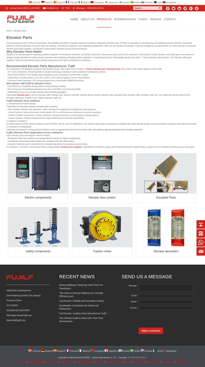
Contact (170, 19)
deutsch (47, 2)
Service (155, 19)
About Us (87, 19)
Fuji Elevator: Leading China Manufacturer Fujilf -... (84, 313)
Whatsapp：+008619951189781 (90, 8)
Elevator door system (102, 197)
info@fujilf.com (52, 8)
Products (104, 19)
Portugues (97, 2)
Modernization (125, 19)
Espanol (59, 2)
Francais (72, 2)
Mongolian (169, 2)
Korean (124, 2)
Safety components (38, 251)
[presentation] (162, 318)
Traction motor (102, 251)
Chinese (34, 2)
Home (74, 19)
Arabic (135, 2)
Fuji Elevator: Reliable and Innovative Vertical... (82, 301)
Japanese (111, 2)
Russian (147, 2)
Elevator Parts (20, 31)
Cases (142, 19)
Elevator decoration (166, 251)
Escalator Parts (166, 197)
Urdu (157, 2)
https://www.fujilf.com (22, 315)
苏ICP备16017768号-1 (137, 357)
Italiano (84, 2)
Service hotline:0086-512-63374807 (25, 8)
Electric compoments (38, 197)
